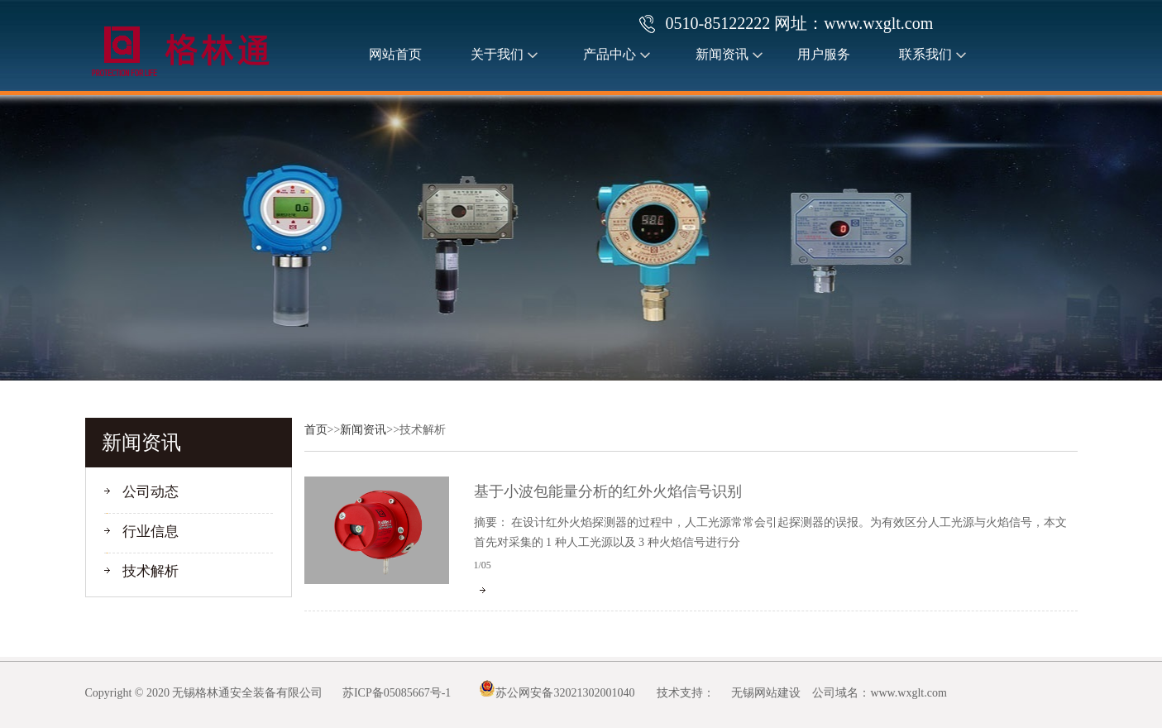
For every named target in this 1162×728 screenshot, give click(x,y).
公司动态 (150, 492)
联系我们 (925, 54)
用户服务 (823, 54)
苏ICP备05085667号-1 (396, 693)
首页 (316, 430)
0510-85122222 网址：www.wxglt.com (800, 23)
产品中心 (609, 54)
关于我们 (497, 54)
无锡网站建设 (766, 693)
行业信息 (150, 531)
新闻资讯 (722, 54)
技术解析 (150, 571)
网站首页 (395, 54)
